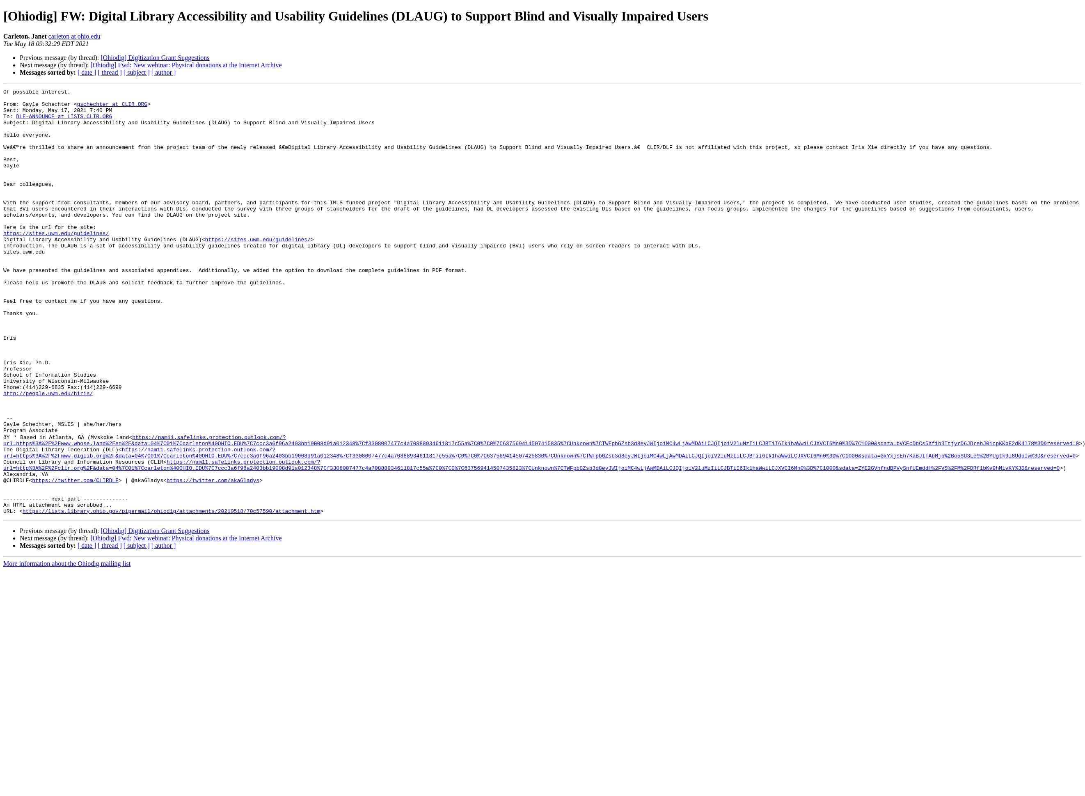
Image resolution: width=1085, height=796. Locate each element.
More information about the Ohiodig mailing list (66, 647)
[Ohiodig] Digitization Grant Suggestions (155, 57)
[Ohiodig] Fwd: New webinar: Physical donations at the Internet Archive (186, 65)
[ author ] (163, 72)
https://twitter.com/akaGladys (213, 558)
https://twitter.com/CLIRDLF (75, 558)
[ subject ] (137, 72)
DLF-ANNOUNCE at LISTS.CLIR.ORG (64, 122)
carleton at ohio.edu (74, 36)
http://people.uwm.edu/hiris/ (48, 454)
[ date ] (87, 72)
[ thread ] (110, 72)
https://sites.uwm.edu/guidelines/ (56, 262)
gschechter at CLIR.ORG (112, 107)
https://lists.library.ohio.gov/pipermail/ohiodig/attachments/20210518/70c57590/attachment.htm (171, 595)
